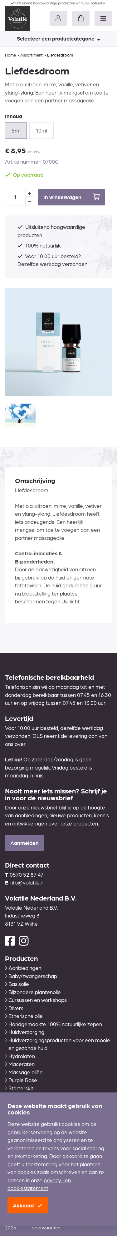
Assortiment (31, 54)
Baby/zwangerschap (31, 976)
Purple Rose (21, 1080)
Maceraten (20, 1064)
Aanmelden (24, 843)
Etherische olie (24, 1016)
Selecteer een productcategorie (58, 38)
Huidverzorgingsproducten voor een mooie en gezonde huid (57, 1044)
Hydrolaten (20, 1056)
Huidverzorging (24, 1032)
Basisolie (17, 984)
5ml (16, 130)
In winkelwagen (71, 196)
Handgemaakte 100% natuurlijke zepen (53, 1024)
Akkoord (28, 1205)
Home (10, 54)
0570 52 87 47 (26, 874)
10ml (41, 130)
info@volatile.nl (26, 882)
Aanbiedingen (23, 968)
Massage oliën (23, 1072)
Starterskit (19, 1088)
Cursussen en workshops (36, 1000)
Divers (14, 1008)
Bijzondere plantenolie (33, 992)
